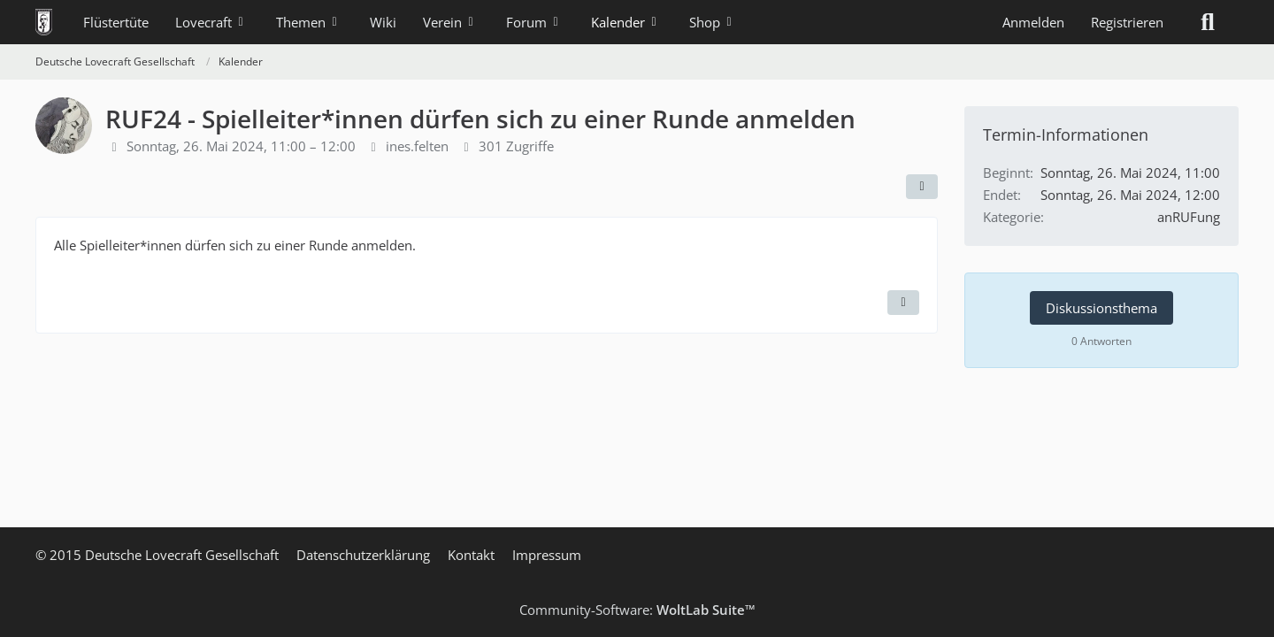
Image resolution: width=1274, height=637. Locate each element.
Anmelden (1033, 22)
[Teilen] (922, 186)
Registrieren (1127, 22)
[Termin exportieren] (903, 302)
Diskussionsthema (1101, 308)
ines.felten (417, 146)
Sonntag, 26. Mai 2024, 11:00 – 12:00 (241, 146)
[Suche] (1208, 22)
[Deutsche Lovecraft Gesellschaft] (44, 22)
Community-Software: (637, 609)
